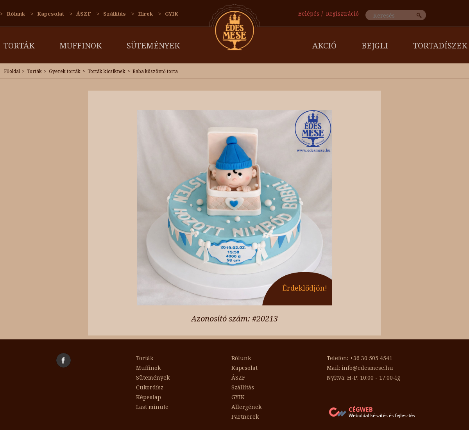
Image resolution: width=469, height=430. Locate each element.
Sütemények (153, 45)
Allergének (246, 406)
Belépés (308, 13)
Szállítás (114, 13)
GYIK (171, 13)
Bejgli (375, 45)
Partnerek (245, 416)
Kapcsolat (50, 13)
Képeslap (148, 397)
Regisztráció (342, 13)
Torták (19, 45)
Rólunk (16, 13)
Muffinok (80, 45)
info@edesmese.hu (367, 367)
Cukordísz (149, 387)
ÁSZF (83, 13)
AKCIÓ (324, 45)
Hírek (145, 13)
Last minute (152, 406)
